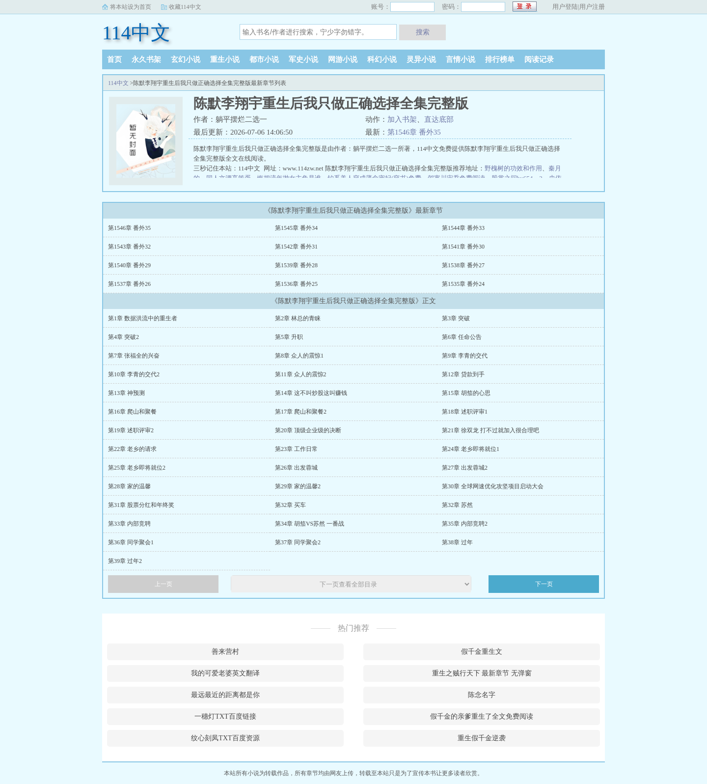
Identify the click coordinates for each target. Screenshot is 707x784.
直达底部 (439, 119)
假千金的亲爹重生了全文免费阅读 (481, 716)
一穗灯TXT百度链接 (225, 716)
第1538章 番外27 (463, 265)
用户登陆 (565, 6)
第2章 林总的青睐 (298, 318)
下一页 (544, 584)
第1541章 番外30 (463, 246)
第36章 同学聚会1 (131, 542)
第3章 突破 (456, 318)
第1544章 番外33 (463, 227)
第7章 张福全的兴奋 (134, 355)
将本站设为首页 (130, 6)
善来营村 (225, 651)
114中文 (136, 33)
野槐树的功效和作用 (513, 168)
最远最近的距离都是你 (225, 695)
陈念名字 (481, 695)
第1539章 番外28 (296, 265)
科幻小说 (382, 59)
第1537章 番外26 (129, 283)
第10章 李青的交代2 (134, 374)
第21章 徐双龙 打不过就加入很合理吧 (490, 430)
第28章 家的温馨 (129, 486)
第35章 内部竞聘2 (465, 523)
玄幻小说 (185, 59)
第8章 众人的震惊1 (299, 355)
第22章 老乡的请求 (132, 449)
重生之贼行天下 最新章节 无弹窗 (482, 673)
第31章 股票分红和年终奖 (141, 505)
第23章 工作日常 (296, 449)
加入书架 (402, 119)
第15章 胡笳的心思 (466, 393)
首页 (114, 59)
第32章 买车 (290, 505)
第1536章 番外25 (296, 283)
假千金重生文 (481, 651)
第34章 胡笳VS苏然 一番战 (309, 523)
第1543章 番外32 (129, 246)
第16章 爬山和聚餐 (132, 411)
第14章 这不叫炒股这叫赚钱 (311, 393)
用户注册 (592, 6)
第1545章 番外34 (296, 227)
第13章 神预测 (126, 393)
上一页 (163, 584)
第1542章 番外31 (296, 246)
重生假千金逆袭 (482, 738)
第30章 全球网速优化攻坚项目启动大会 (493, 486)
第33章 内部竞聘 (129, 523)
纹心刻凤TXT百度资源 (225, 738)
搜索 (423, 32)
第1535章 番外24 (463, 283)
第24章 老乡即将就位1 (470, 449)
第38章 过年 (457, 542)
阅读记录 (539, 59)
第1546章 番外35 (414, 132)
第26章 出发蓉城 (296, 467)
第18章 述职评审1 (465, 411)
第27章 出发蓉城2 (465, 467)
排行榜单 (500, 59)
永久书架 (146, 59)
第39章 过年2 (125, 561)
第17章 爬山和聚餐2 (300, 411)
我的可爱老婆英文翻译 (225, 673)
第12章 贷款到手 (463, 374)
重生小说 (225, 59)
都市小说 (264, 59)
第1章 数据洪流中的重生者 (142, 318)
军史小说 (303, 59)
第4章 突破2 (123, 337)
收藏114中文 (185, 6)
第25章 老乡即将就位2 (136, 467)
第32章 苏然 (457, 505)
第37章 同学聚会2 (298, 542)
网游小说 (342, 59)
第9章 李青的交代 (465, 355)
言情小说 (460, 59)
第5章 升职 (289, 337)
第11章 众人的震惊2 (300, 374)
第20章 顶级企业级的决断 (308, 430)
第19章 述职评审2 (131, 430)
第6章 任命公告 (462, 337)
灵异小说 (421, 59)
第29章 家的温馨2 (298, 486)
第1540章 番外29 (129, 265)
